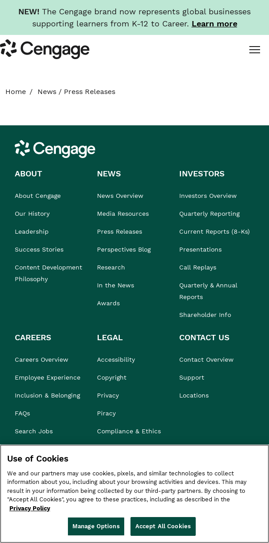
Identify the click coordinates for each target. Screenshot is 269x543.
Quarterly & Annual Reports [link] (208, 291)
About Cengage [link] (38, 195)
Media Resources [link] (123, 213)
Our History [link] (32, 213)
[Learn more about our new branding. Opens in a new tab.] (214, 23)
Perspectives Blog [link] (124, 249)
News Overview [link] (120, 195)
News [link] (47, 91)
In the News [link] (115, 285)
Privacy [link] (108, 395)
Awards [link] (108, 303)
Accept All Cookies (163, 526)
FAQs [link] (22, 413)
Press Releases (89, 91)
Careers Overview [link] (41, 359)
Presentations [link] (200, 249)
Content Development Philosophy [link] (48, 273)
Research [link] (111, 267)
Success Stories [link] (39, 249)
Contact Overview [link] (206, 359)
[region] (134, 494)
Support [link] (192, 377)
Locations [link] (194, 395)
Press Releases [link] (119, 231)
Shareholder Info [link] (205, 314)
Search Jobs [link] (34, 431)
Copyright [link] (111, 377)
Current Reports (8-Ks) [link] (214, 231)
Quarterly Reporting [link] (209, 213)
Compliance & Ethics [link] (129, 431)
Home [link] (15, 91)
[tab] (254, 49)
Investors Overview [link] (208, 195)
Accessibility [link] (116, 359)
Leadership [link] (32, 231)
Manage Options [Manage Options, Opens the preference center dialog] (96, 526)
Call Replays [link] (197, 267)
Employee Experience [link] (47, 377)
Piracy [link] (106, 413)
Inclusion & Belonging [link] (47, 395)
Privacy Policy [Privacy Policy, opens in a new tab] (29, 508)
